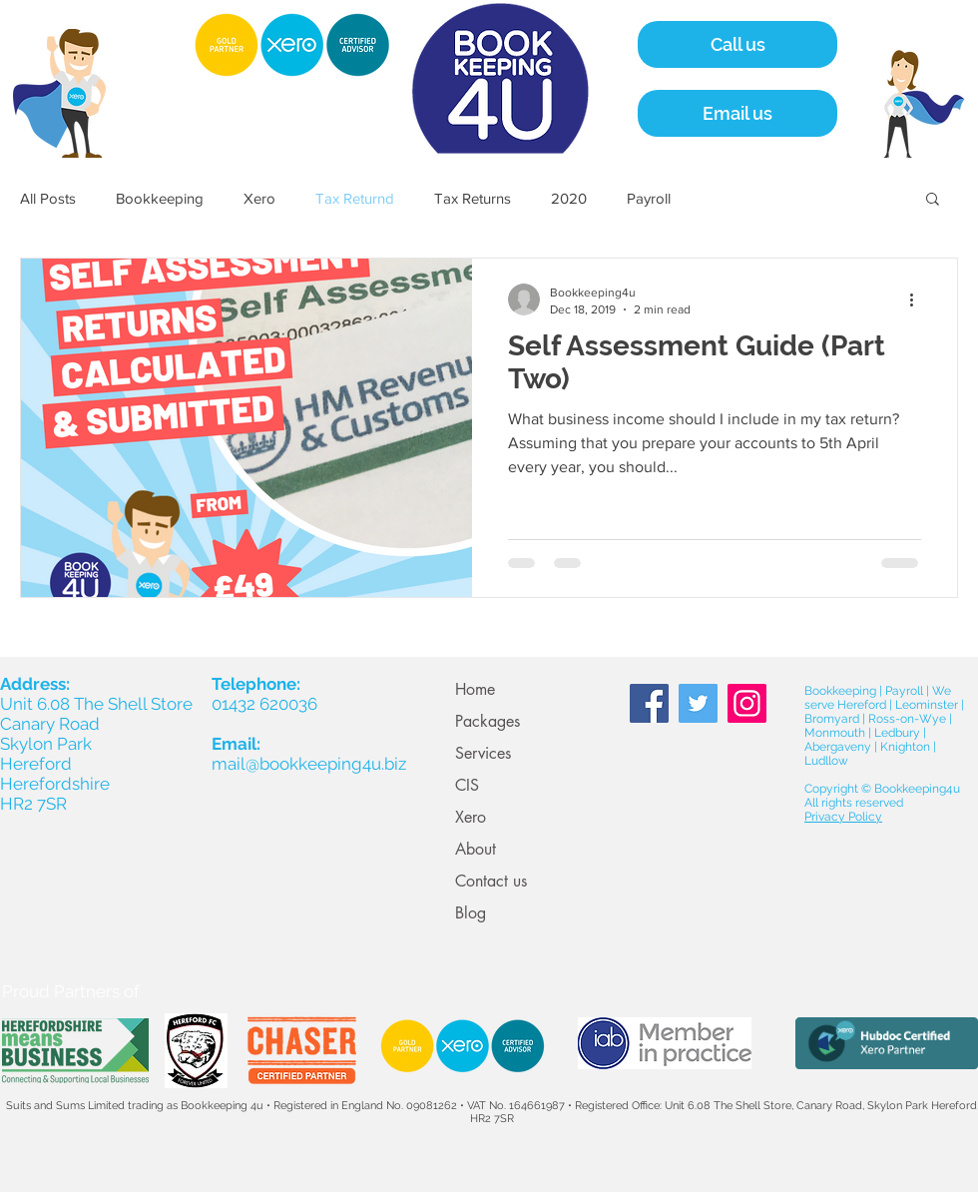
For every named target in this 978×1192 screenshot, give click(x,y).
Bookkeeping (160, 198)
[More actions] (918, 299)
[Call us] (737, 44)
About (475, 849)
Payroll (649, 198)
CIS (467, 785)
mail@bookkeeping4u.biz (309, 764)
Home (475, 689)
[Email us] (737, 113)
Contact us (491, 881)
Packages (487, 721)
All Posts (48, 198)
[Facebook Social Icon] (649, 703)
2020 (569, 198)
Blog (470, 912)
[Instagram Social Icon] (747, 703)
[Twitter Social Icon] (698, 703)
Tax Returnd (354, 198)
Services (483, 753)
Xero (259, 198)
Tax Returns (472, 198)
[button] (932, 200)
